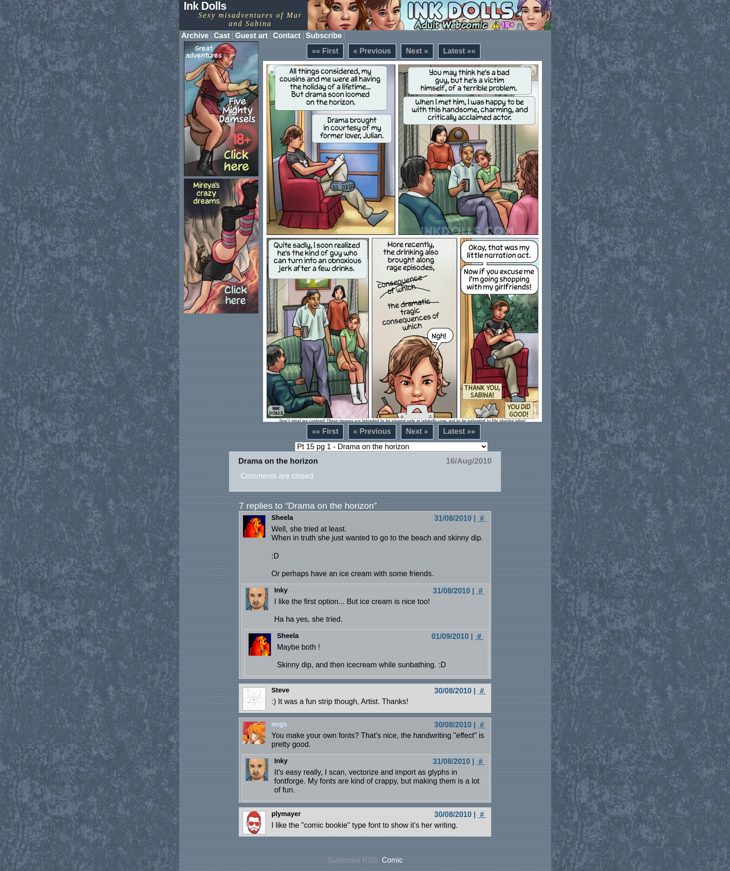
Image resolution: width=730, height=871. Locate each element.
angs (279, 724)
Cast (222, 36)
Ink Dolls (205, 6)
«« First (325, 51)
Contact (287, 36)
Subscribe (324, 36)
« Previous (372, 51)
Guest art (251, 36)
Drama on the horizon (278, 461)
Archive (195, 36)
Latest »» (459, 51)
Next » (417, 51)
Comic (392, 860)
